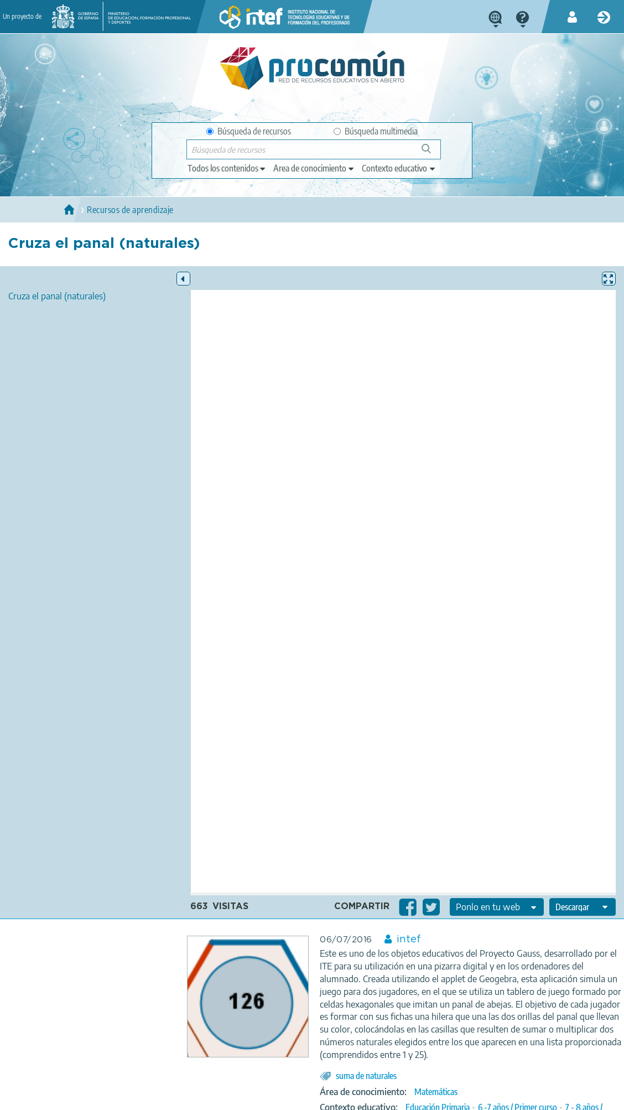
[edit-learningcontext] (399, 168)
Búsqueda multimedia (376, 131)
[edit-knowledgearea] (314, 168)
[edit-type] (227, 168)
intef (409, 939)
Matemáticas (435, 1091)
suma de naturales (366, 1075)
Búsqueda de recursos (248, 131)
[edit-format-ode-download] (582, 907)
